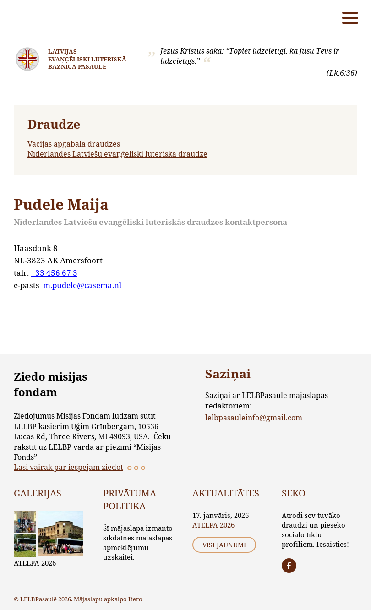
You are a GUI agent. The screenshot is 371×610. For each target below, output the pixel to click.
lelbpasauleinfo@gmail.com (253, 417)
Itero (135, 599)
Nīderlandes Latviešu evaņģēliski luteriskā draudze (117, 153)
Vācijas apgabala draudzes (73, 143)
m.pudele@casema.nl (82, 285)
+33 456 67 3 (54, 272)
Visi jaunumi (224, 544)
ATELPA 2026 (35, 562)
